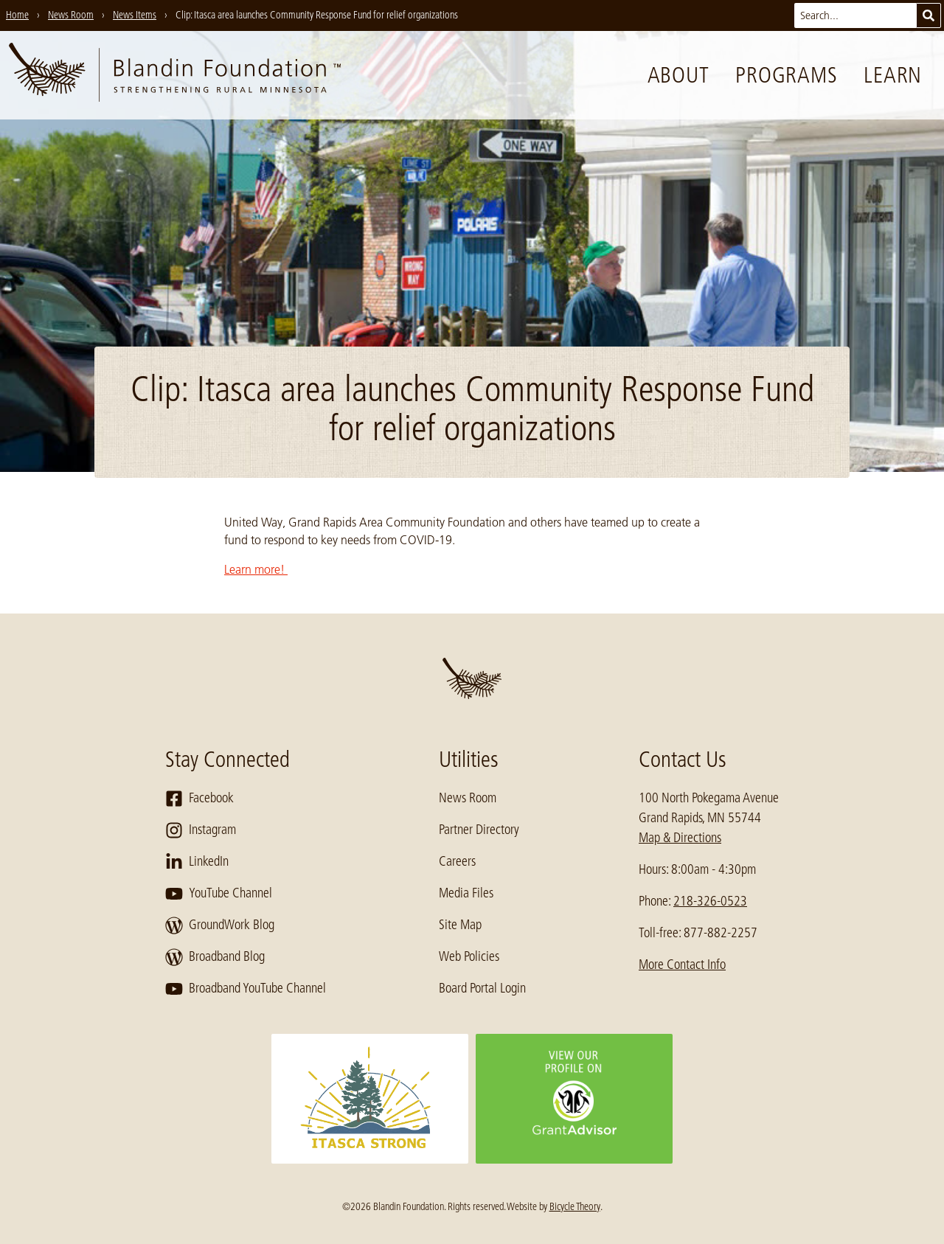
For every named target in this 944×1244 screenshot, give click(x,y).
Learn (893, 75)
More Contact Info (682, 964)
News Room (467, 798)
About (678, 75)
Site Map (460, 925)
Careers (457, 861)
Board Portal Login (482, 988)
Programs (786, 75)
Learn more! (256, 569)
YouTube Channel (218, 894)
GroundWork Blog (219, 925)
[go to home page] (175, 75)
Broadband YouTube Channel (245, 989)
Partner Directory (479, 829)
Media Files (466, 893)
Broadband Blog (215, 957)
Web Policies (469, 956)
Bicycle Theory (574, 1206)
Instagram (200, 830)
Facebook (199, 798)
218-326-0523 (710, 901)
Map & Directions (680, 838)
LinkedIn (197, 862)
